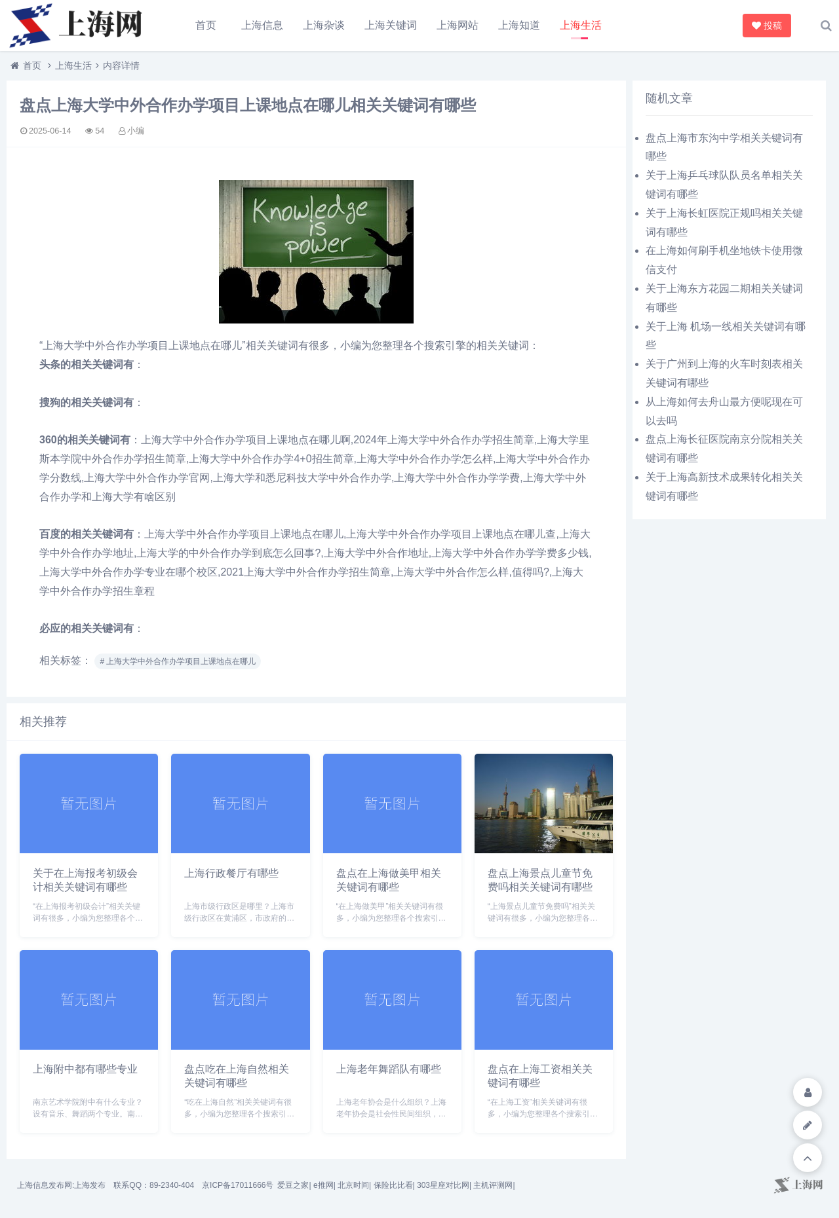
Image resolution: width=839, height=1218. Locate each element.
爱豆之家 (293, 1185)
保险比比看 (393, 1185)
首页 (205, 25)
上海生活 (581, 25)
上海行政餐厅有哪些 (231, 873)
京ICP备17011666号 (237, 1185)
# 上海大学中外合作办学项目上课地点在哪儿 (178, 661)
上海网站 (457, 25)
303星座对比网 (443, 1185)
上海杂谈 (324, 25)
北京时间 (353, 1185)
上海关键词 (390, 25)
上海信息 (262, 25)
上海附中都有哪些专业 (85, 1069)
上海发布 (90, 1185)
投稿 (768, 25)
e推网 (323, 1185)
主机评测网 (493, 1185)
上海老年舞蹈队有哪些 (388, 1069)
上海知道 (519, 25)
